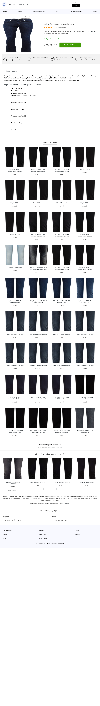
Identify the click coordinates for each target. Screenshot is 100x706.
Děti (94, 11)
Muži (57, 11)
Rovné (61, 447)
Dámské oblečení (38, 11)
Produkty (9, 16)
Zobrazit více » (65, 33)
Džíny (21, 16)
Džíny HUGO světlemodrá (15, 267)
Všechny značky (7, 530)
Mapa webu (42, 534)
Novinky (5, 534)
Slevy (4, 538)
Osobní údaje (43, 538)
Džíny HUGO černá (85, 169)
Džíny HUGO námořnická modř (15, 334)
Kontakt (77, 534)
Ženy (19, 11)
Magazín (41, 530)
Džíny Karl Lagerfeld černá (37, 482)
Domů (5, 11)
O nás (77, 530)
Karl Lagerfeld (91, 31)
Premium (17, 16)
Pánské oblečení (76, 11)
